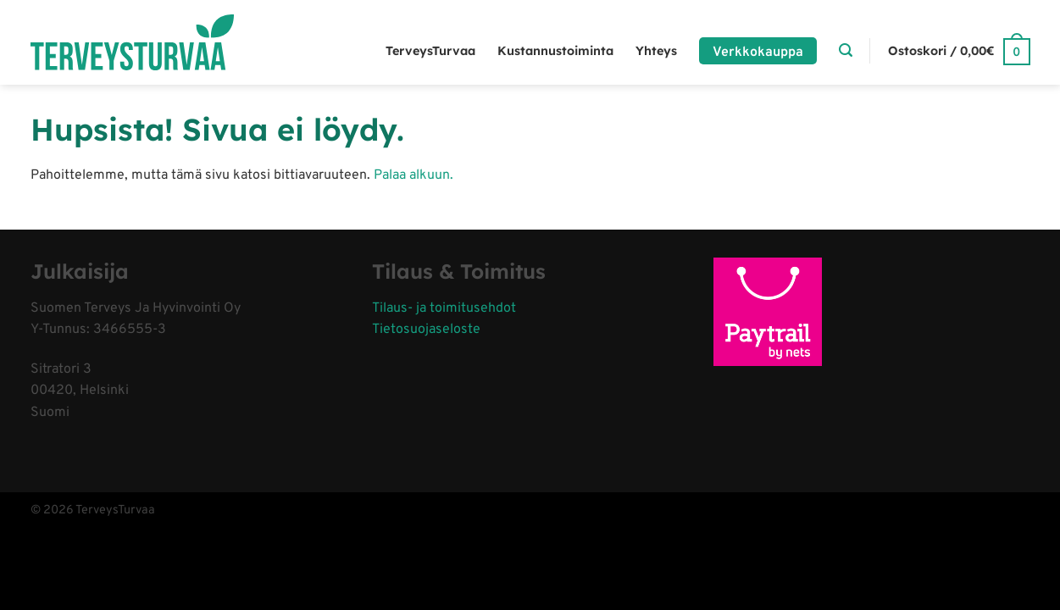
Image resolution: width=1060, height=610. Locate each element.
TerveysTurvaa (430, 50)
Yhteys (656, 50)
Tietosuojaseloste (426, 329)
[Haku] (845, 50)
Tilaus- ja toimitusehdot (444, 308)
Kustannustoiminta (555, 50)
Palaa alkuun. (413, 175)
